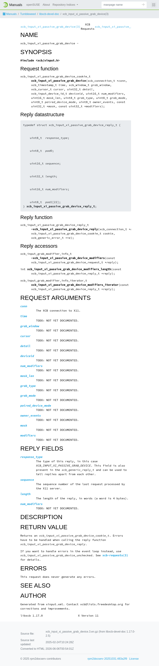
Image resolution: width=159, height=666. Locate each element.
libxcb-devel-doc (49, 14)
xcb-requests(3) (115, 555)
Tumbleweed (28, 14)
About (46, 4)
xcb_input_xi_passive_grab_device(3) (50, 26)
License (134, 658)
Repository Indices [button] (64, 4)
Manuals (10, 14)
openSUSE (33, 4)
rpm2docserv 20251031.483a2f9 (107, 658)
